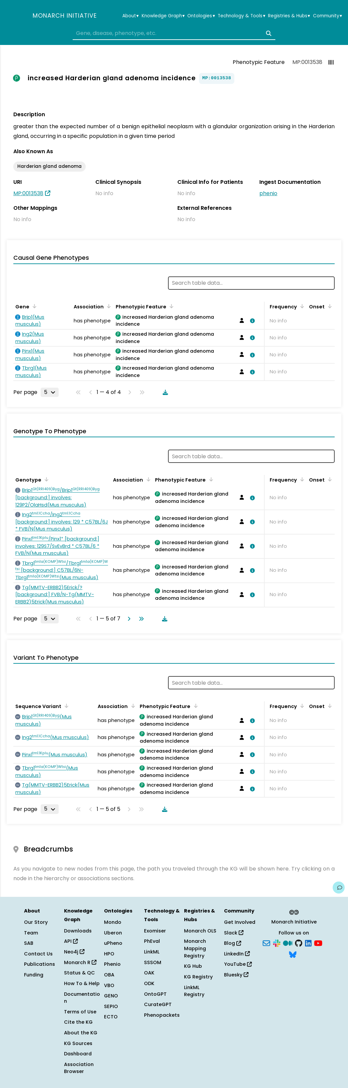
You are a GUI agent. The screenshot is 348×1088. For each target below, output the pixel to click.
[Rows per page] (50, 392)
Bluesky (236, 974)
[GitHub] (298, 942)
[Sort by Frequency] (301, 306)
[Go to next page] (128, 618)
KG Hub (193, 966)
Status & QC (79, 972)
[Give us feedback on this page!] (339, 888)
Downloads (78, 930)
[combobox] (174, 33)
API (71, 941)
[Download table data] (164, 392)
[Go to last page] (140, 618)
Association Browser (79, 1068)
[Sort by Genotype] (45, 479)
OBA (109, 974)
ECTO (111, 1016)
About (130, 16)
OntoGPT (155, 994)
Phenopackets (162, 1015)
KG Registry (198, 976)
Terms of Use (80, 1011)
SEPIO (111, 1006)
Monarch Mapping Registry (195, 948)
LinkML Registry (194, 991)
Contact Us (38, 953)
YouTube (238, 964)
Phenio (112, 964)
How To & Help (82, 983)
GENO (111, 995)
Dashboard (78, 1053)
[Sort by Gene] (33, 306)
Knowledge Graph (163, 16)
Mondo (112, 922)
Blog (232, 943)
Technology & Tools (241, 16)
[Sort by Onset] (329, 306)
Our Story (36, 922)
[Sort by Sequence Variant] (65, 705)
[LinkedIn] (308, 942)
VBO (109, 985)
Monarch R (80, 962)
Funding (33, 974)
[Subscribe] (266, 942)
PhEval (152, 941)
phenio (268, 193)
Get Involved (239, 922)
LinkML (151, 951)
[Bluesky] (292, 953)
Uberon (113, 932)
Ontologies (201, 16)
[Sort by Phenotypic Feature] (170, 306)
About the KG (80, 1032)
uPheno (113, 943)
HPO (109, 953)
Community (327, 16)
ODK (149, 983)
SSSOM (152, 962)
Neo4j (74, 951)
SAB (28, 943)
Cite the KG (78, 1022)
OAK (149, 972)
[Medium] (287, 942)
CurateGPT (158, 1004)
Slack (233, 932)
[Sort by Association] (108, 306)
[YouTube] (318, 942)
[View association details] (251, 320)
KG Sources (78, 1043)
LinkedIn (237, 953)
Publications (39, 964)
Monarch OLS (200, 930)
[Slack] (276, 942)
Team (31, 932)
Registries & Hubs (289, 16)
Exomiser (155, 930)
